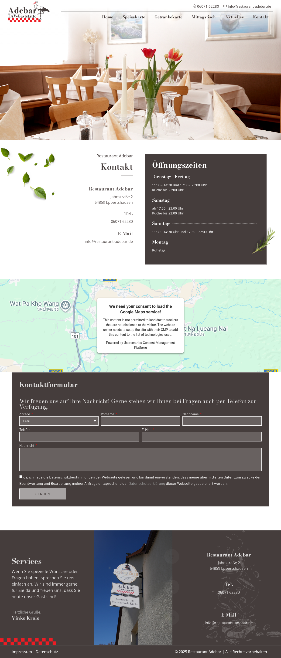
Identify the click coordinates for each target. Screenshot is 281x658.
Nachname (190, 414)
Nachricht (27, 446)
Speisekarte (134, 17)
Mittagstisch (204, 17)
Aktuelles (234, 17)
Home (107, 17)
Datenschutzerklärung (147, 483)
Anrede (25, 414)
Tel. (128, 223)
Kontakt (261, 17)
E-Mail (147, 430)
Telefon (24, 430)
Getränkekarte (168, 17)
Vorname (108, 414)
